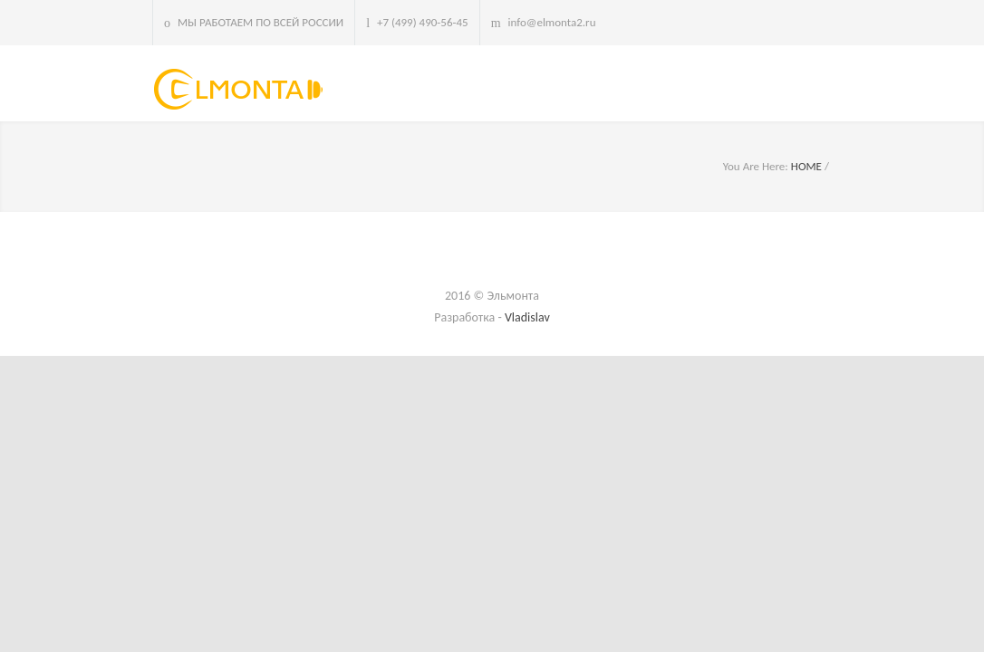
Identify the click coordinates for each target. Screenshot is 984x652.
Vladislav (527, 317)
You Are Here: (755, 166)
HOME (806, 166)
